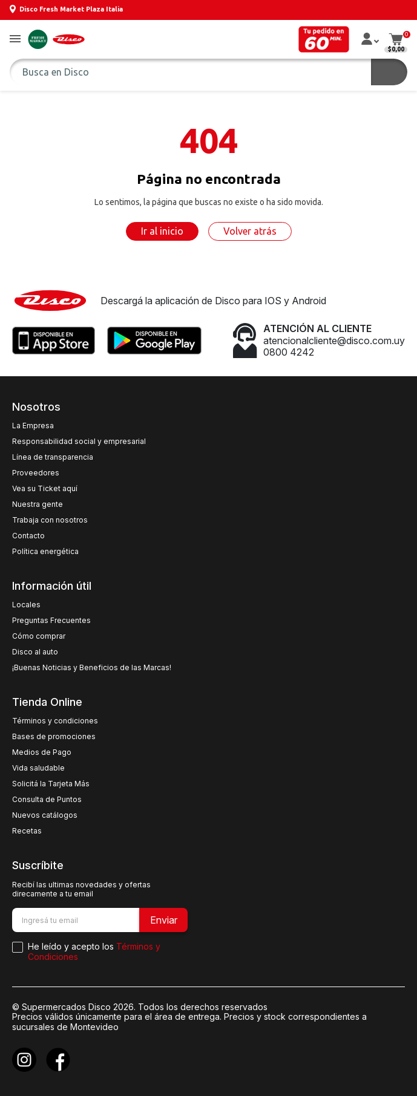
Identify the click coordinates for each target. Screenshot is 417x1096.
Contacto (28, 536)
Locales (26, 604)
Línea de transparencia (52, 457)
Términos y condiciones (55, 721)
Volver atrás (250, 231)
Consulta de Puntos (47, 799)
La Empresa (33, 425)
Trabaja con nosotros (50, 520)
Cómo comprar (38, 636)
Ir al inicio (162, 231)
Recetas (27, 831)
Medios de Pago (41, 752)
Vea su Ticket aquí (44, 488)
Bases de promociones (54, 736)
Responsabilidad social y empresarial (79, 441)
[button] (15, 39)
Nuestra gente (37, 504)
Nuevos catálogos (44, 815)
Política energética (45, 551)
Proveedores (35, 473)
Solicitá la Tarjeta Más (51, 784)
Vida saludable (38, 768)
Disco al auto (35, 652)
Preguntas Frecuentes (51, 620)
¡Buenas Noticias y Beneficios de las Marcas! (91, 667)
